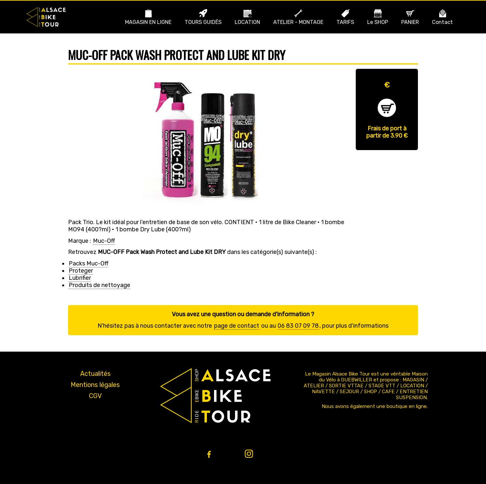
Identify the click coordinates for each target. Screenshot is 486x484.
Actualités (95, 374)
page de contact (236, 325)
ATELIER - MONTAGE (298, 22)
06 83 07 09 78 (298, 325)
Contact (442, 22)
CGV (95, 396)
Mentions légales (95, 385)
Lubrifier (80, 277)
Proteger (81, 270)
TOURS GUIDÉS (203, 22)
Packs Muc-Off (88, 263)
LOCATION (247, 22)
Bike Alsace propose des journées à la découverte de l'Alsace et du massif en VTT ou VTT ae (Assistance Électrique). (46, 17)
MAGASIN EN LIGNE (148, 22)
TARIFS (345, 22)
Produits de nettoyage (99, 285)
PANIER (410, 22)
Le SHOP (377, 22)
